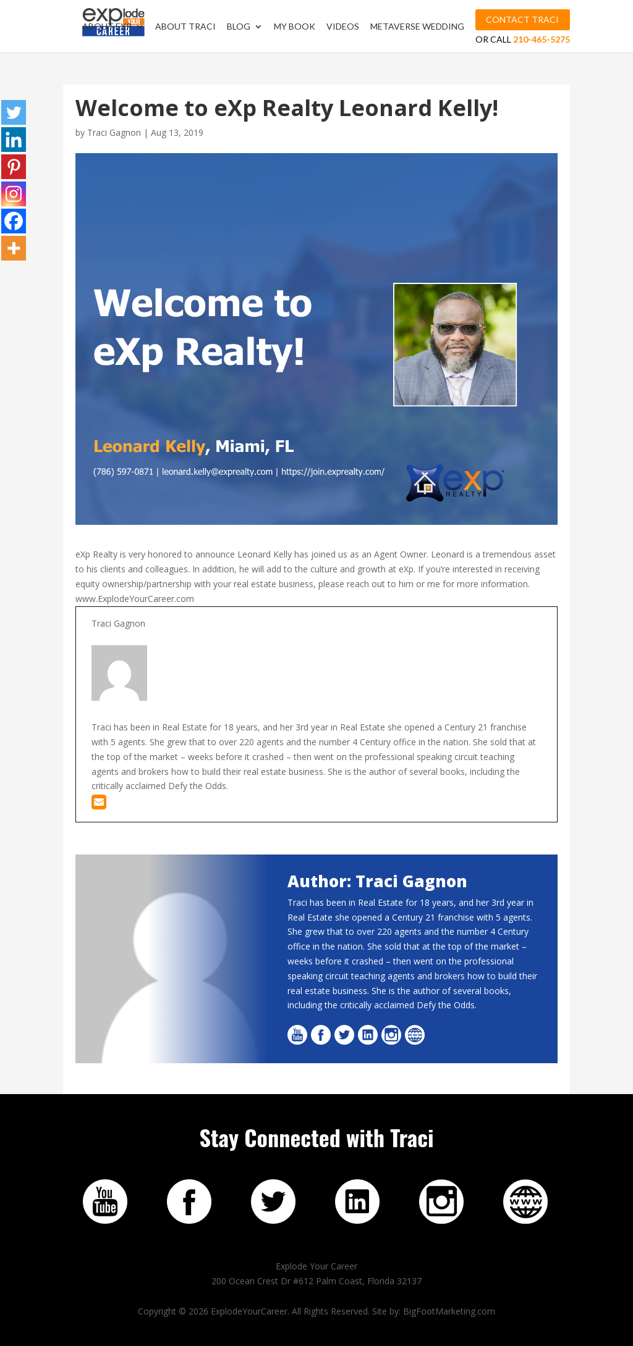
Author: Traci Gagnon (377, 881)
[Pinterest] (13, 166)
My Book (294, 26)
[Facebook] (13, 221)
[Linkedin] (13, 139)
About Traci (185, 26)
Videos (342, 26)
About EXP (107, 26)
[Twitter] (13, 112)
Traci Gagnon (114, 132)
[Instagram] (13, 194)
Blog (238, 26)
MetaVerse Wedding (417, 26)
